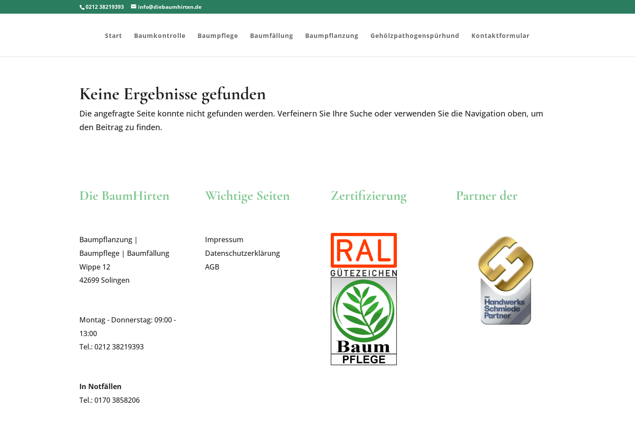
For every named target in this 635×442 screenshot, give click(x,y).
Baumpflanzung (332, 36)
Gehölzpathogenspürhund (414, 36)
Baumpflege (218, 36)
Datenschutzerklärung (242, 253)
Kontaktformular (500, 36)
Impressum (224, 239)
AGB (212, 267)
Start (113, 36)
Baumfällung (271, 36)
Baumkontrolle (160, 36)
